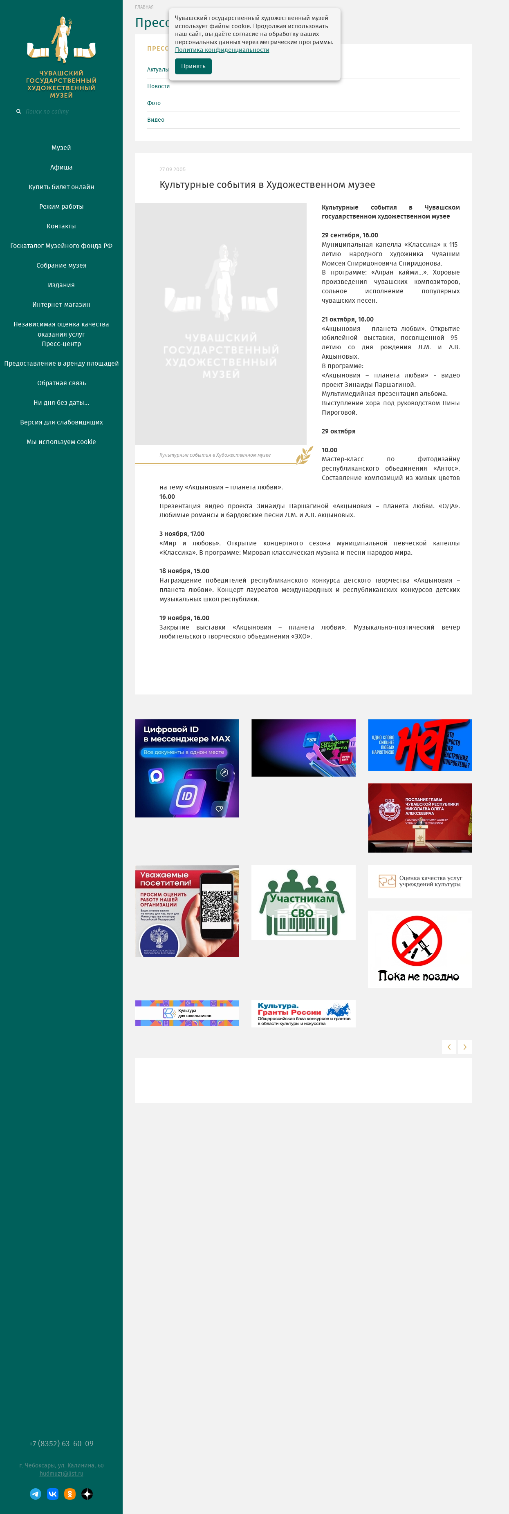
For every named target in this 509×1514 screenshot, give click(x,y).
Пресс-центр (61, 344)
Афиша (61, 167)
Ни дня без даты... (61, 403)
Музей (61, 148)
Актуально (161, 70)
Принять (193, 66)
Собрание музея (61, 265)
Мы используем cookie (61, 442)
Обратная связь (61, 383)
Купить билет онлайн (61, 187)
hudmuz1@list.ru (61, 1474)
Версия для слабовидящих (61, 422)
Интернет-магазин (61, 304)
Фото (154, 103)
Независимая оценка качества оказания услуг (61, 328)
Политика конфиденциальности (222, 50)
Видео (155, 120)
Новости (158, 86)
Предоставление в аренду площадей (61, 363)
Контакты (61, 226)
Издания (61, 285)
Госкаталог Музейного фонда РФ (61, 246)
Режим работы (61, 206)
